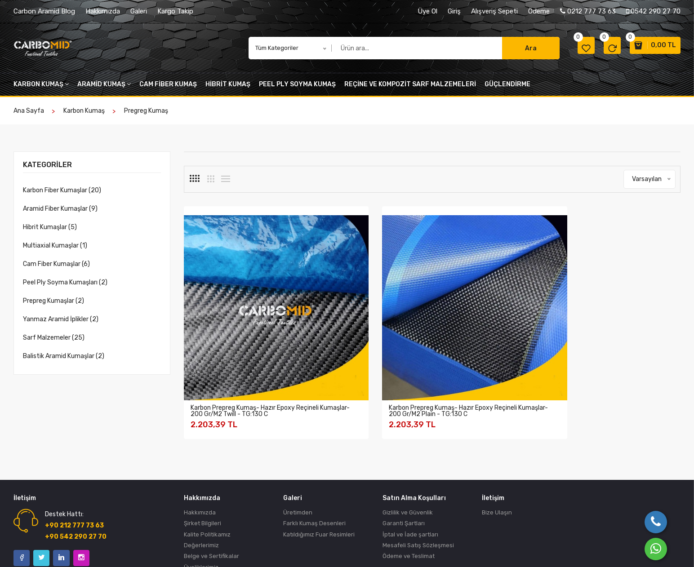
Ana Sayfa (28, 115)
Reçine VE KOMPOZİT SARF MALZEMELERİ (410, 89)
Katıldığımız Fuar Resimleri (319, 476)
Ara (514, 50)
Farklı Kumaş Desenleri (314, 464)
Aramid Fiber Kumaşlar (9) (60, 213)
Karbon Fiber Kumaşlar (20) (62, 195)
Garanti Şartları (404, 464)
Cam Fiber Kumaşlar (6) (56, 268)
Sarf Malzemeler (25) (54, 342)
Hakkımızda (102, 11)
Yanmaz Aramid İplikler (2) (60, 324)
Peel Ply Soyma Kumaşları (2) (65, 287)
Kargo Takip (175, 11)
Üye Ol (427, 11)
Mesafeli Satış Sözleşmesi (418, 487)
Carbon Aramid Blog (44, 11)
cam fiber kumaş (168, 89)
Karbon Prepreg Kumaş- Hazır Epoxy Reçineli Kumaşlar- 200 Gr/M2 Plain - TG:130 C (361, 347)
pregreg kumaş (146, 115)
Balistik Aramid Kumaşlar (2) (63, 360)
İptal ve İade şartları (410, 476)
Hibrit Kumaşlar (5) (50, 231)
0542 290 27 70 (653, 11)
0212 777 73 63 (588, 11)
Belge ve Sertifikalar (211, 499)
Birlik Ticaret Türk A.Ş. (69, 548)
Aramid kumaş (104, 89)
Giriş (454, 11)
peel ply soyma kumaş (297, 89)
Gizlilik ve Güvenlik (408, 452)
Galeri (138, 11)
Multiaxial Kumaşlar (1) (55, 250)
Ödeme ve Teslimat (409, 499)
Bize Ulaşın (497, 452)
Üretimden (297, 452)
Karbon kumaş (41, 89)
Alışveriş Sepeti (494, 11)
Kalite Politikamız (207, 476)
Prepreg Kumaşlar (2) (53, 305)
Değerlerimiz (201, 487)
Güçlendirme (507, 89)
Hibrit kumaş (227, 89)
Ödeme (539, 11)
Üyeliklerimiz (201, 511)
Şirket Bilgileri (202, 464)
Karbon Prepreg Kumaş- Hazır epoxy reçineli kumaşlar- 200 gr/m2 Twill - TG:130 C (234, 347)
